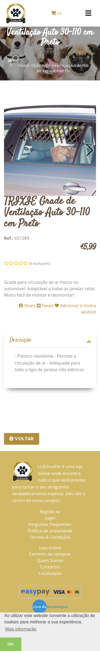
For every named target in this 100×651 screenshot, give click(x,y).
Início (14, 60)
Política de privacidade (50, 531)
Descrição (50, 340)
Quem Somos (50, 560)
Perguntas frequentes (50, 524)
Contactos (50, 567)
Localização (50, 573)
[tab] (50, 340)
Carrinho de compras (50, 554)
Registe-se (50, 512)
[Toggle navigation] (88, 13)
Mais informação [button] (20, 629)
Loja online (50, 548)
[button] (10, 150)
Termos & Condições (50, 537)
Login (50, 518)
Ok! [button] (10, 644)
